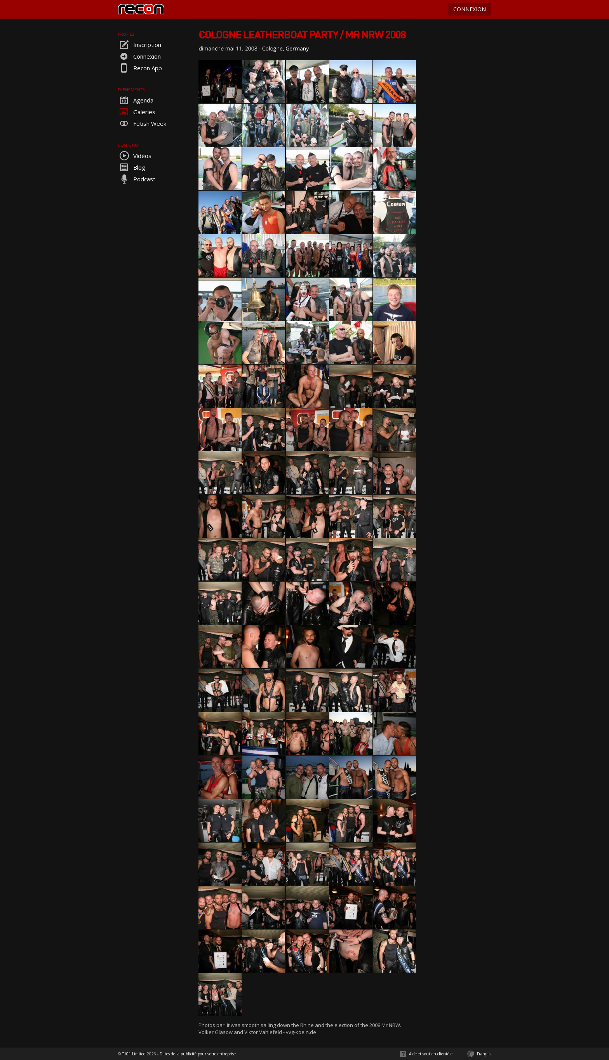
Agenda (135, 100)
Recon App (140, 68)
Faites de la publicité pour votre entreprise (198, 1054)
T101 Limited (134, 1054)
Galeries (136, 112)
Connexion (139, 56)
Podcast (136, 179)
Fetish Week (142, 123)
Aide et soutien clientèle (430, 1054)
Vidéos (134, 156)
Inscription (139, 44)
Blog (131, 167)
